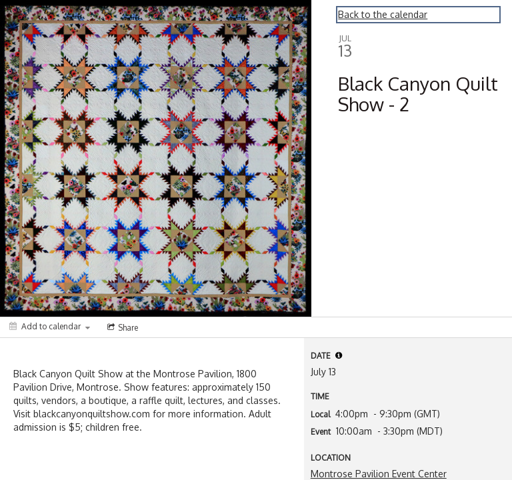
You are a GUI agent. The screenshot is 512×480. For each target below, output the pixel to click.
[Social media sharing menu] (121, 327)
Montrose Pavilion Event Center (379, 473)
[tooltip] (338, 355)
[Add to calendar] (49, 326)
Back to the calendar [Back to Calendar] (382, 14)
